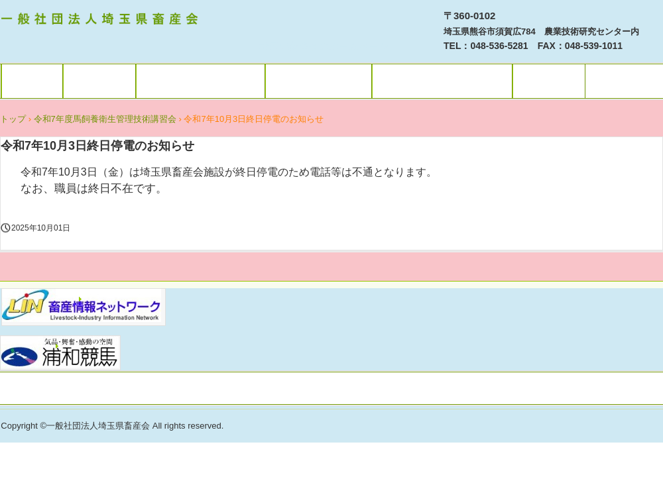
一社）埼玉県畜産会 (101, 20)
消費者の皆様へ (318, 81)
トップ (32, 81)
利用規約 (99, 81)
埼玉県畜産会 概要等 (442, 81)
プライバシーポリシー (331, 389)
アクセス (549, 81)
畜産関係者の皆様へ (200, 81)
